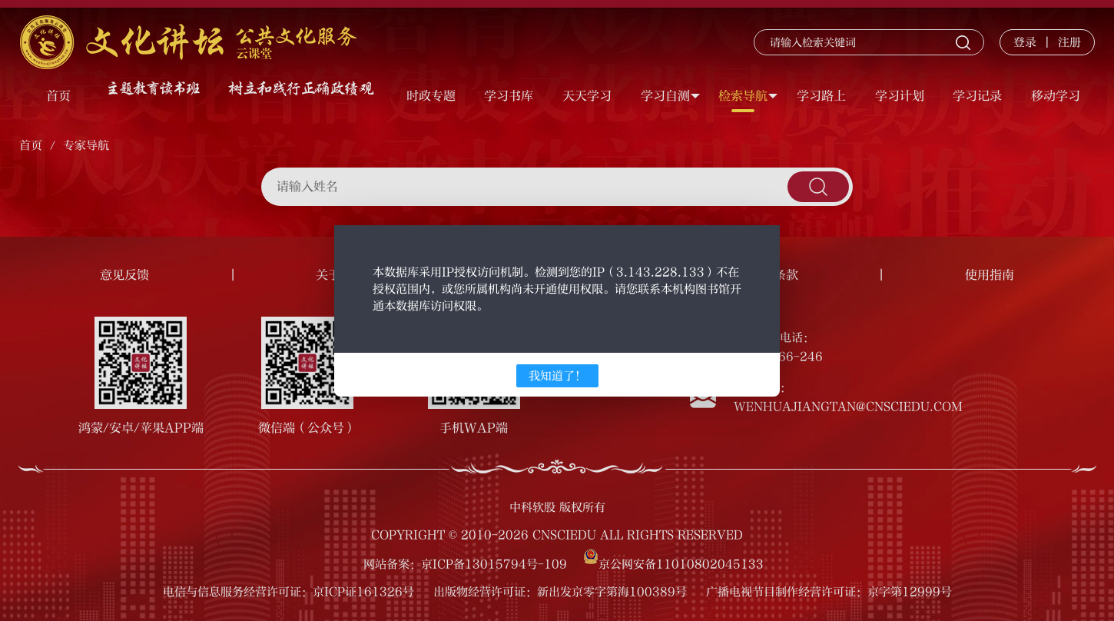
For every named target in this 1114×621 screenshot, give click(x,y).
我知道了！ (557, 376)
